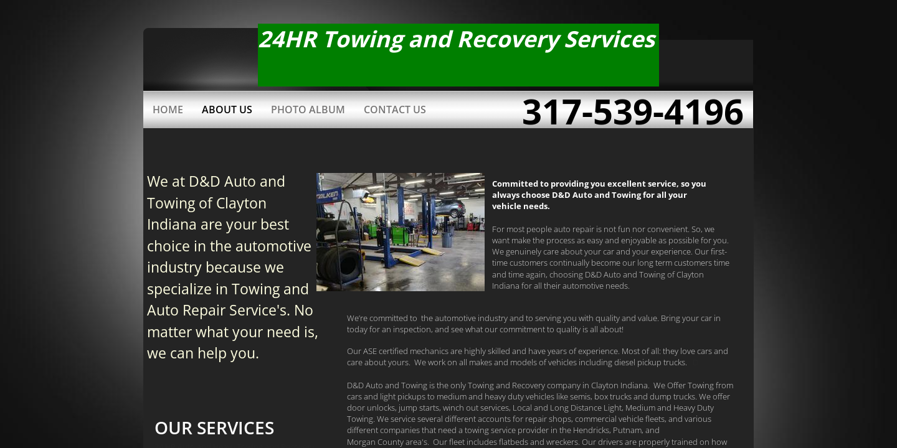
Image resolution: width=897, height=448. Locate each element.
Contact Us (395, 109)
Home (168, 109)
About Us (227, 109)
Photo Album (308, 109)
